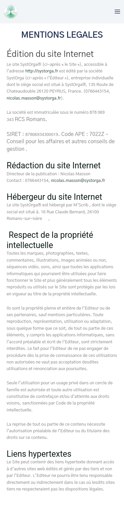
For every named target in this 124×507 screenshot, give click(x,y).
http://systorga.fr (42, 71)
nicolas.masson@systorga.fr (34, 98)
